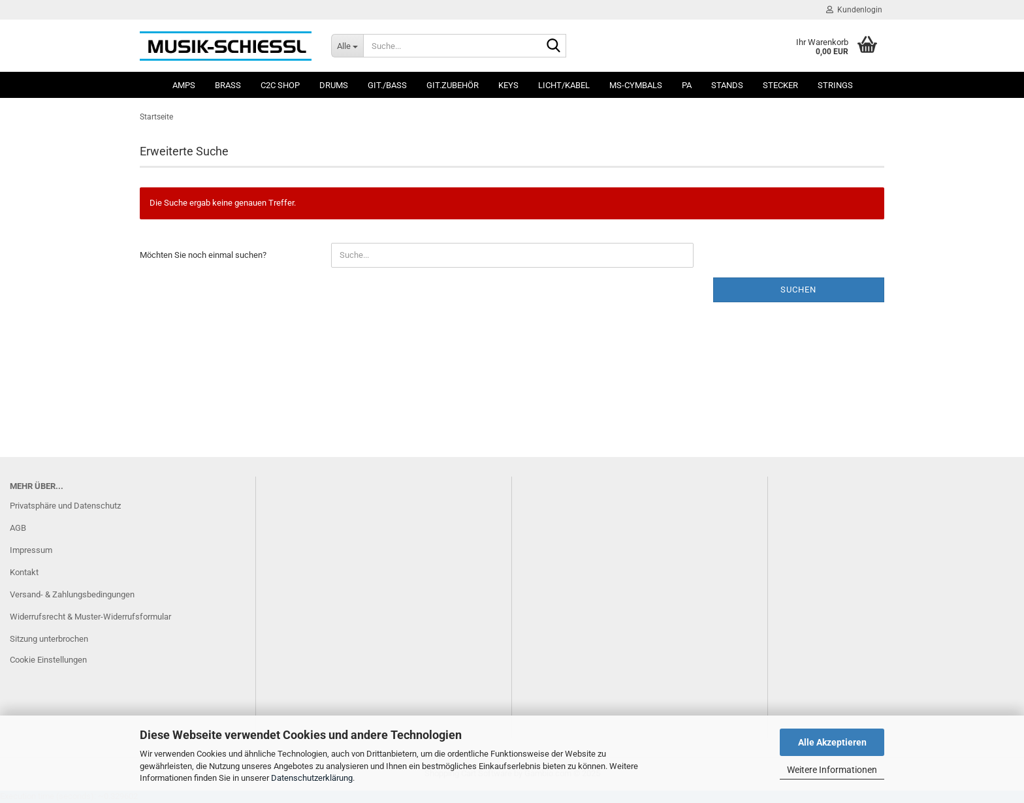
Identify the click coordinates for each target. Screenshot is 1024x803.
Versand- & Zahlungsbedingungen (72, 594)
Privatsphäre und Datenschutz (65, 506)
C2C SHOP (280, 85)
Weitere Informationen (832, 769)
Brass (228, 85)
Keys (508, 85)
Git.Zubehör (452, 85)
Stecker (780, 85)
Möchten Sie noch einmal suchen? (203, 255)
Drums (333, 85)
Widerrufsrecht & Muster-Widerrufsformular (90, 617)
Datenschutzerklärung (312, 778)
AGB (18, 528)
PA (687, 85)
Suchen (798, 289)
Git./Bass (387, 85)
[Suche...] (347, 45)
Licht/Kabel (564, 85)
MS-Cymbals (635, 85)
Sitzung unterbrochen (49, 639)
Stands (727, 85)
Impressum (31, 550)
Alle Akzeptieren (832, 742)
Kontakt (24, 572)
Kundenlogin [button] (854, 9)
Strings (835, 85)
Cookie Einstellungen (48, 660)
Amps (183, 85)
